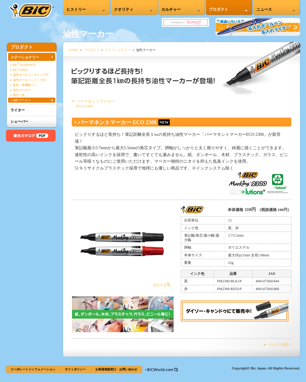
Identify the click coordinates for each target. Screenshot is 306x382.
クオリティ (123, 9)
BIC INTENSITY (24, 64)
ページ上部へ (279, 344)
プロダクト (218, 9)
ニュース (264, 9)
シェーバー (19, 121)
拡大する (123, 247)
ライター (17, 110)
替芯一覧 (19, 95)
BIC (31, 10)
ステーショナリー (118, 50)
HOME (74, 50)
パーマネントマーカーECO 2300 (95, 103)
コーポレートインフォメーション (32, 369)
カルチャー (171, 9)
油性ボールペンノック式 (29, 79)
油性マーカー (22, 100)
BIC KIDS (20, 69)
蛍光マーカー (22, 90)
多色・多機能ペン (25, 85)
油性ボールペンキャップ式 (31, 74)
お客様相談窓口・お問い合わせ (116, 369)
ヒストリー (76, 9)
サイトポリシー (75, 369)
